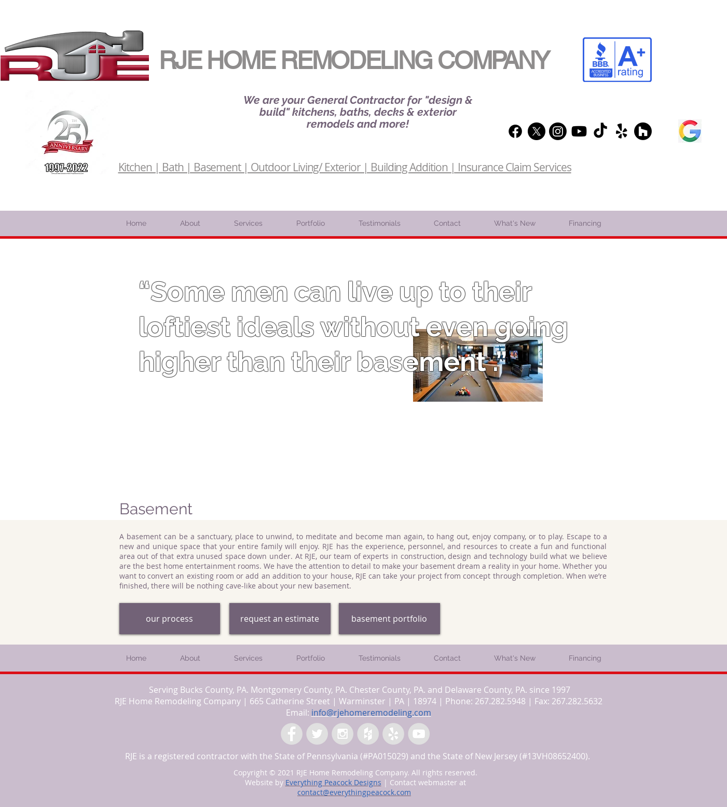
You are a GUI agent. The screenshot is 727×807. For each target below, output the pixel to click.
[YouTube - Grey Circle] (419, 734)
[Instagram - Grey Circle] (342, 734)
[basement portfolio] (389, 618)
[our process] (169, 618)
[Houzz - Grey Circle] (368, 734)
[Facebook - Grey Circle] (292, 734)
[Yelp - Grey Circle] (393, 734)
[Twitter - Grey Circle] (317, 734)
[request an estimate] (280, 618)
